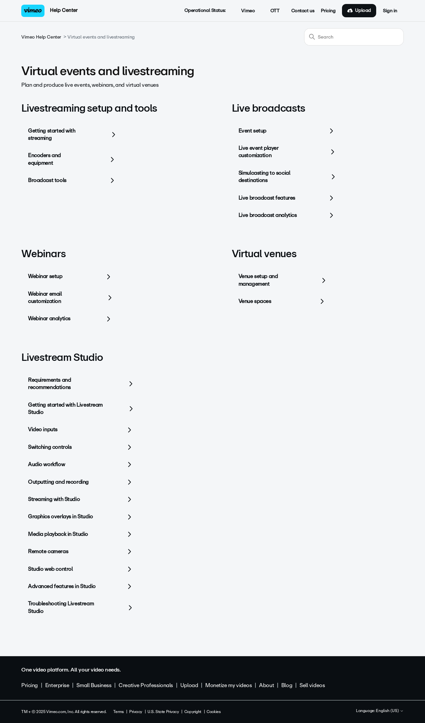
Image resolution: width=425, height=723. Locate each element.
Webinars (43, 254)
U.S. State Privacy (163, 711)
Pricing (328, 11)
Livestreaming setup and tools (89, 108)
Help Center (63, 10)
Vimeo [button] (244, 11)
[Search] (353, 37)
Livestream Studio (62, 357)
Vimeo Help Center (41, 37)
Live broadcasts (268, 108)
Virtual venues (264, 254)
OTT (271, 11)
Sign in (390, 11)
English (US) (390, 711)
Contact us (302, 11)
